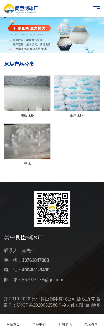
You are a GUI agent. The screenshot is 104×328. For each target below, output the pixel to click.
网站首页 (13, 321)
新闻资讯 (65, 321)
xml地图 (75, 305)
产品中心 (39, 321)
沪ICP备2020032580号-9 (41, 305)
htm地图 (92, 305)
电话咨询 (91, 321)
